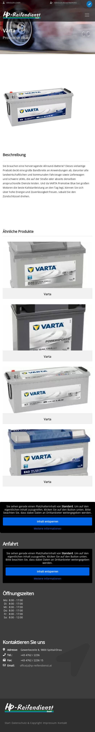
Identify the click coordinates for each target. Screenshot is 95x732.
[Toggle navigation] (87, 15)
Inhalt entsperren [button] (47, 521)
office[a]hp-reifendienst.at (36, 665)
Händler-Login (11, 2)
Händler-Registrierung (63, 2)
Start (7, 723)
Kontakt (62, 723)
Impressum (50, 723)
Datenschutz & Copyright (27, 723)
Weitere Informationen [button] (47, 528)
